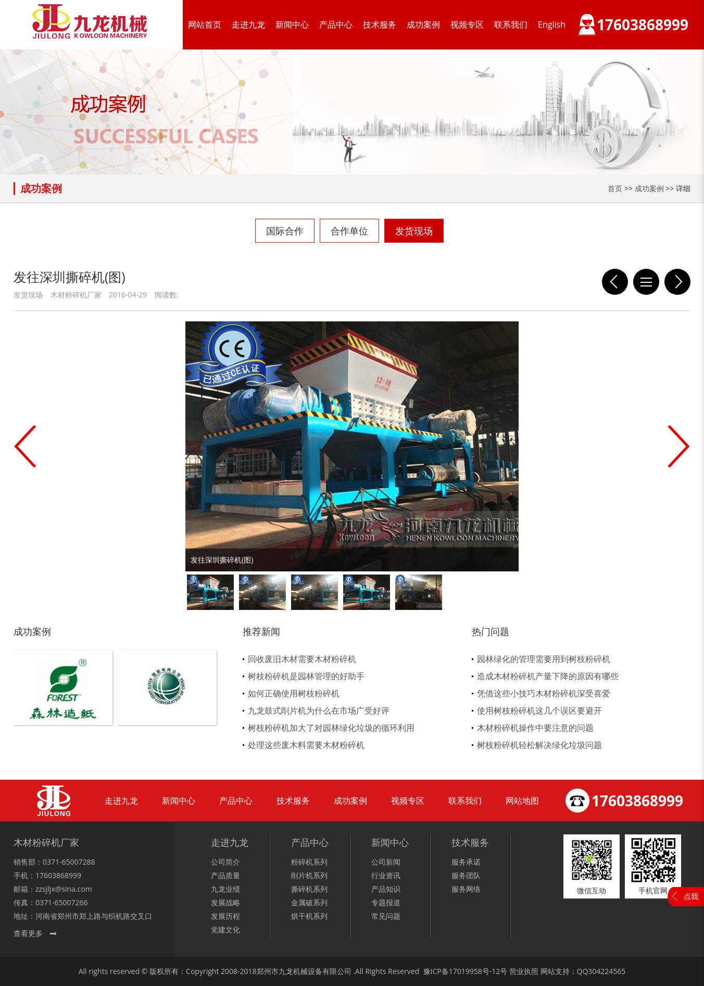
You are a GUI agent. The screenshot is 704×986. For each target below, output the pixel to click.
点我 (691, 896)
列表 (646, 282)
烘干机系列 (309, 916)
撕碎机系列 (309, 889)
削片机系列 (309, 875)
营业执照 (523, 971)
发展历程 (225, 916)
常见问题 (385, 916)
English (551, 24)
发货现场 (414, 230)
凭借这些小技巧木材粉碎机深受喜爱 (543, 693)
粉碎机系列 (309, 862)
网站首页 (204, 24)
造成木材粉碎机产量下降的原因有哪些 (548, 676)
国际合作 (285, 230)
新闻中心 (292, 24)
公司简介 (225, 862)
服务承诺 (466, 862)
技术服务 (379, 24)
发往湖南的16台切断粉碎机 (677, 282)
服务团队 (466, 875)
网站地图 (522, 800)
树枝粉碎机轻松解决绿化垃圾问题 (539, 745)
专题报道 (385, 902)
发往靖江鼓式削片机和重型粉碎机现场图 (615, 282)
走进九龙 (248, 24)
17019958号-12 (474, 971)
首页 (615, 188)
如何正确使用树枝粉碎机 (294, 693)
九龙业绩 (225, 889)
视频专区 (467, 24)
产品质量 (225, 875)
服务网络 (466, 889)
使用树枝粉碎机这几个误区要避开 (539, 710)
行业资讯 (385, 875)
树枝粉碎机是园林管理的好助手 (306, 676)
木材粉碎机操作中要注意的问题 (535, 727)
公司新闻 (385, 862)
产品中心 (336, 24)
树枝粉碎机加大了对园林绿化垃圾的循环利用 (331, 727)
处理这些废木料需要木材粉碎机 (306, 745)
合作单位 (349, 230)
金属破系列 (309, 902)
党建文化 (225, 929)
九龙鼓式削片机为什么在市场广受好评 (318, 710)
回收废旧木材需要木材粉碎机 (302, 659)
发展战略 (225, 902)
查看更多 (28, 933)
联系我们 (510, 24)
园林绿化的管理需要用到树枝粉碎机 (543, 659)
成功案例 (423, 24)
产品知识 (385, 889)
